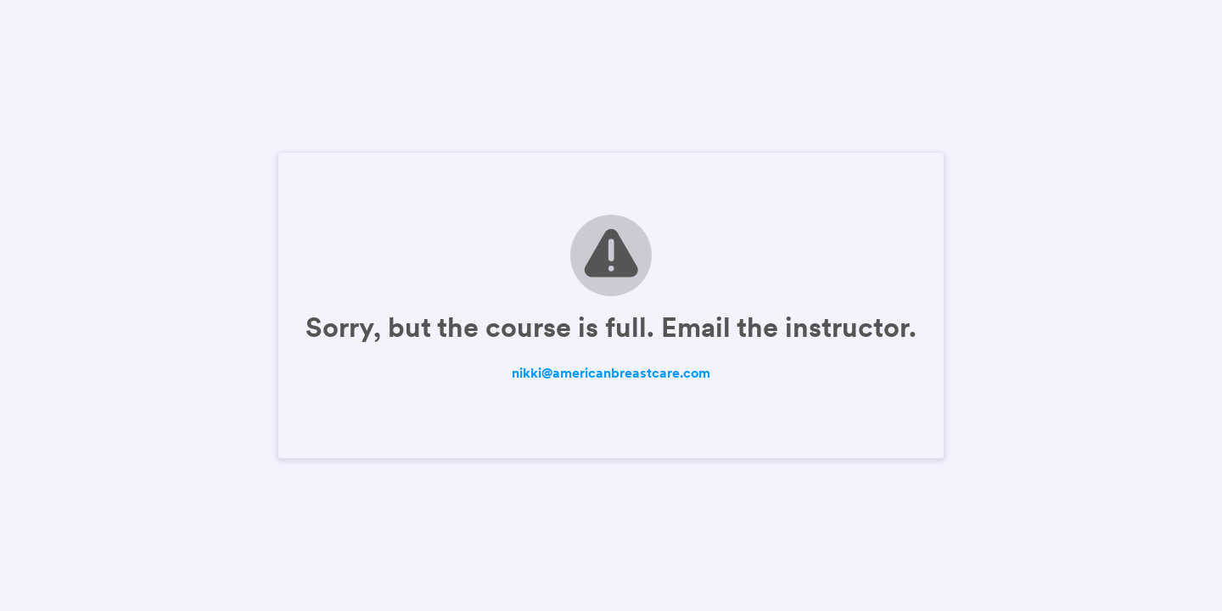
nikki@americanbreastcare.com (611, 372)
